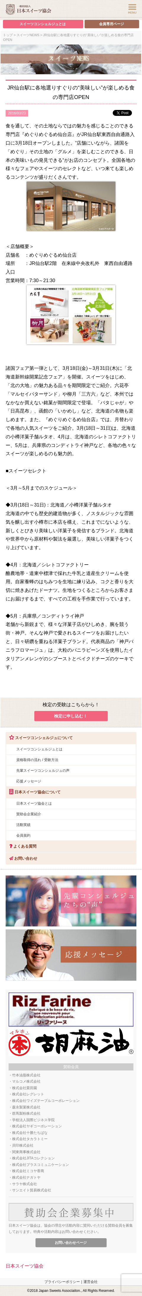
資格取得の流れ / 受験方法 (37, 760)
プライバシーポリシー (62, 1282)
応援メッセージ (28, 781)
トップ (8, 35)
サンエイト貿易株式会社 (31, 1190)
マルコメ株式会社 (26, 1081)
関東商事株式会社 (26, 1152)
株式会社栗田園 (24, 1088)
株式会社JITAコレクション (33, 1158)
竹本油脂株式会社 (26, 1075)
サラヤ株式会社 (24, 1184)
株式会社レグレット (28, 1094)
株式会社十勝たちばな (30, 1133)
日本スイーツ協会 (24, 1265)
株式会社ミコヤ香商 (28, 1171)
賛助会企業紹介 (28, 814)
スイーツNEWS (28, 35)
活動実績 (23, 825)
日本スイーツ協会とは (34, 803)
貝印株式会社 (22, 1145)
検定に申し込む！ (70, 716)
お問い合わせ (21, 858)
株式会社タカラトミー (30, 1139)
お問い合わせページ (71, 1243)
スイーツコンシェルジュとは (43, 24)
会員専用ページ (111, 24)
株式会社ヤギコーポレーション (37, 1126)
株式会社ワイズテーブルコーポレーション (46, 1101)
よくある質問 (21, 846)
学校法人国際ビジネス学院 (33, 1120)
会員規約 (23, 835)
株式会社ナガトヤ (26, 1177)
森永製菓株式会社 (26, 1107)
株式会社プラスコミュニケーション (40, 1165)
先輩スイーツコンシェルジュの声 (43, 770)
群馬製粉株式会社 (26, 1113)
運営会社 (90, 1282)
